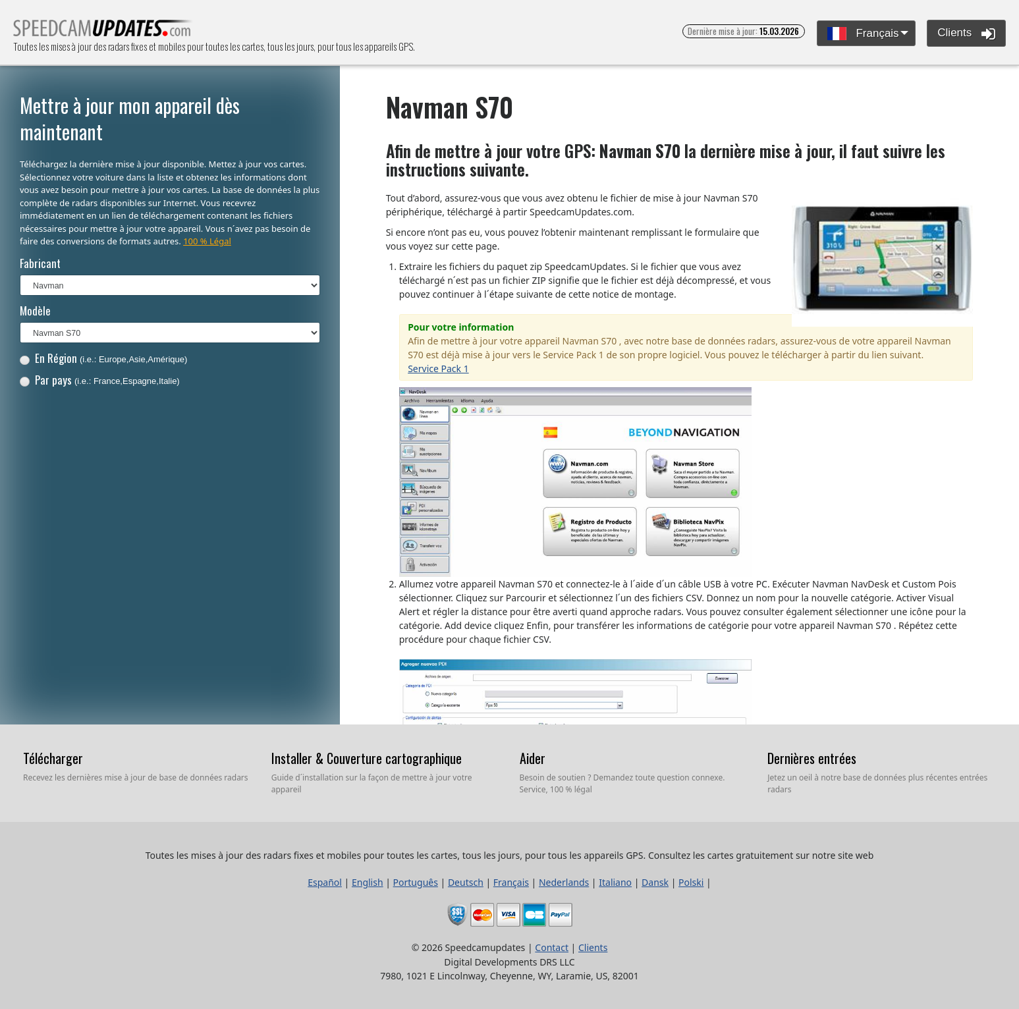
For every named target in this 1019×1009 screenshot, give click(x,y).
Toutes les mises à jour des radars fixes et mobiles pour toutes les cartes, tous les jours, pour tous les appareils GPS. (103, 32)
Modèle (35, 310)
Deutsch (465, 882)
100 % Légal (207, 241)
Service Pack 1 (438, 368)
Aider (532, 758)
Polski (690, 882)
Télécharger (53, 758)
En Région (104, 358)
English (367, 882)
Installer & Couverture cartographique (366, 758)
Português (415, 882)
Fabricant (40, 263)
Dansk (655, 882)
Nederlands (564, 882)
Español (325, 882)
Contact (551, 947)
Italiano (615, 882)
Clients (966, 33)
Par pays (100, 379)
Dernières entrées (811, 758)
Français (863, 34)
